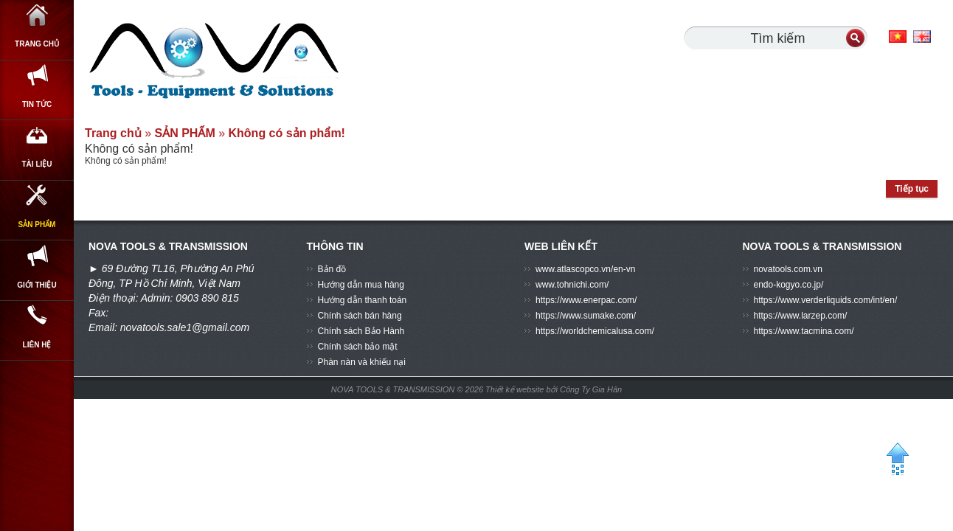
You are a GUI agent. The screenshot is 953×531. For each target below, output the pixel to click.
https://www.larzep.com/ (801, 315)
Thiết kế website (515, 389)
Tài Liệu (37, 197)
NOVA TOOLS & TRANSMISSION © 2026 (407, 389)
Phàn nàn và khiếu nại (362, 362)
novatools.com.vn (788, 269)
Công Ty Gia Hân (591, 389)
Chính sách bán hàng (360, 315)
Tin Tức (37, 116)
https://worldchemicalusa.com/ (595, 331)
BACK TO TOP (896, 465)
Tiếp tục (912, 189)
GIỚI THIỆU (36, 358)
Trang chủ (37, 36)
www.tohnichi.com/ (572, 285)
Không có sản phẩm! (287, 133)
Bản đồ (332, 269)
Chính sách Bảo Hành (361, 331)
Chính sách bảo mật (358, 346)
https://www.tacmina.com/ (804, 331)
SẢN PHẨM (37, 277)
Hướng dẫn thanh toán (362, 300)
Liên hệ (37, 438)
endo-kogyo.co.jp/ (789, 285)
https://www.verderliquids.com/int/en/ (826, 300)
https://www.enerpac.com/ (586, 300)
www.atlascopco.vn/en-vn (585, 269)
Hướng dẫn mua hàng (361, 285)
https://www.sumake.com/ (586, 315)
